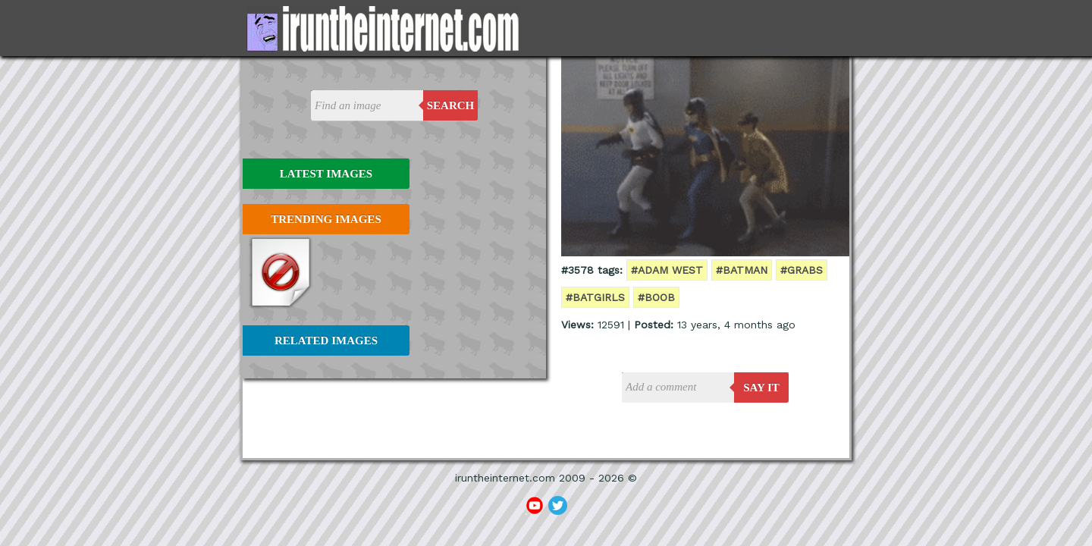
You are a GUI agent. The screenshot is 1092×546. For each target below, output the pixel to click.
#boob (656, 297)
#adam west (667, 270)
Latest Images (326, 174)
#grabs (801, 270)
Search (451, 105)
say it (761, 387)
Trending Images (326, 219)
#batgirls (595, 297)
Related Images (326, 340)
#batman (741, 270)
